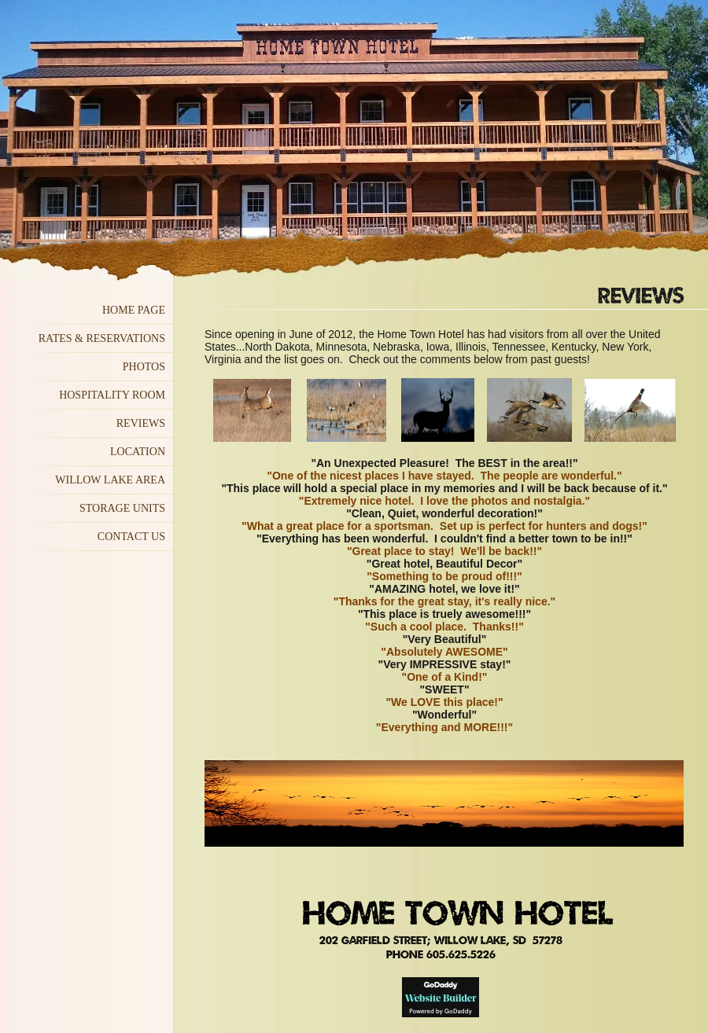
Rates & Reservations (102, 338)
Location (137, 452)
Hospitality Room (112, 395)
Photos (144, 367)
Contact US (131, 536)
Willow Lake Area (110, 480)
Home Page (133, 310)
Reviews (140, 423)
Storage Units (122, 508)
